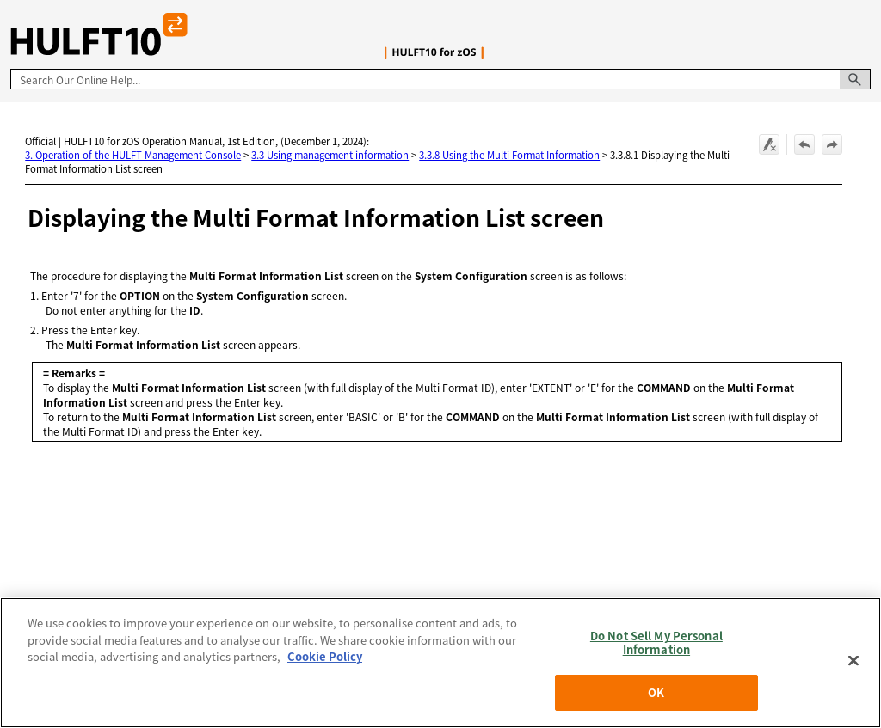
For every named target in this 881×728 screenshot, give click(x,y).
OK (656, 692)
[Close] (853, 661)
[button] (855, 79)
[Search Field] (440, 79)
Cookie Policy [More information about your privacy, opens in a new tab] (324, 656)
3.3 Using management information (330, 155)
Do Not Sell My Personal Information (656, 642)
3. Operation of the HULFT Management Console (133, 155)
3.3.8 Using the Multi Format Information (509, 155)
